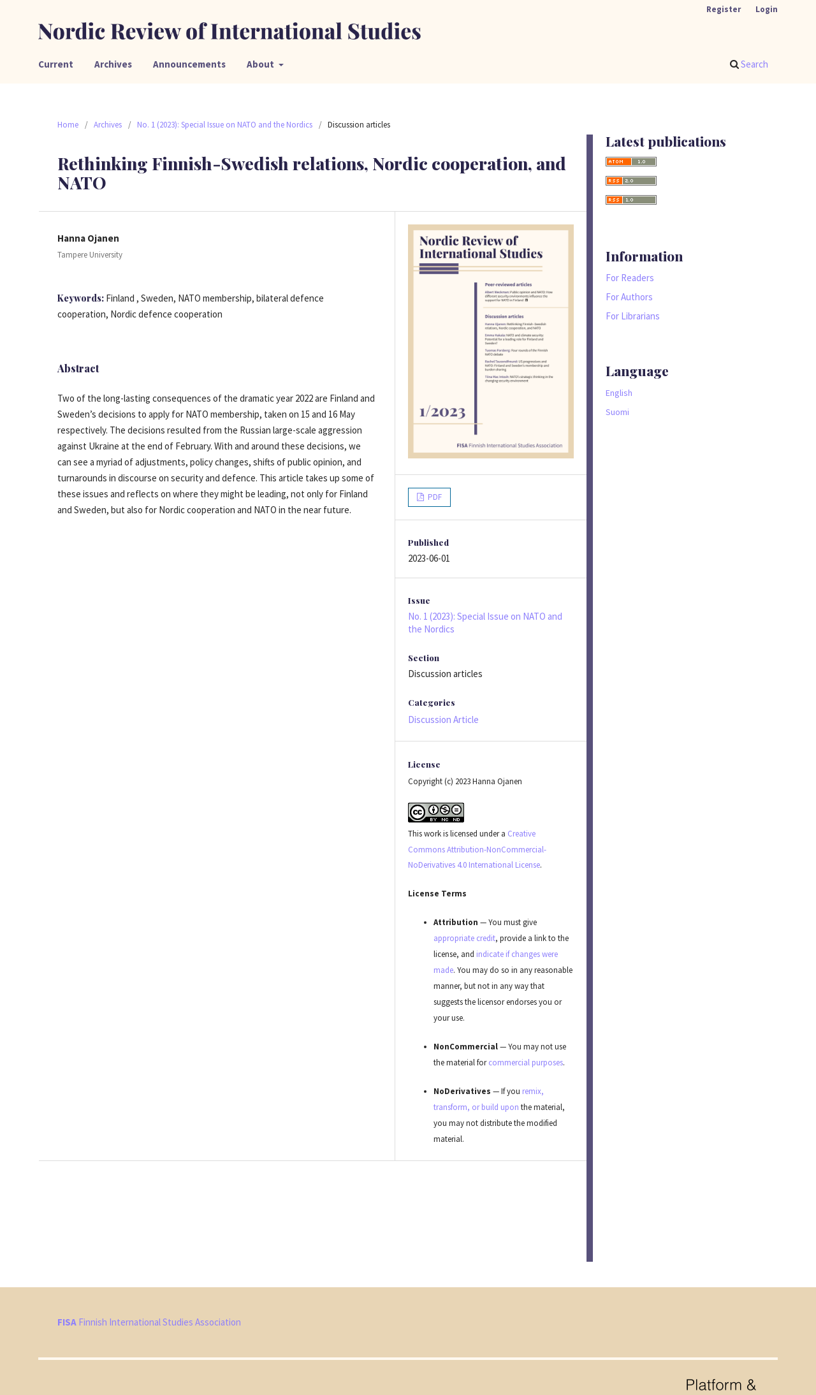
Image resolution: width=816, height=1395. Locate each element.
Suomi (617, 412)
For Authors (629, 297)
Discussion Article (443, 719)
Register (723, 9)
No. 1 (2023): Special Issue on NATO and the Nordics (224, 124)
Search (749, 64)
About (261, 64)
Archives (113, 64)
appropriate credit (464, 938)
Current (55, 64)
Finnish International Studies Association (149, 1322)
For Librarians (633, 316)
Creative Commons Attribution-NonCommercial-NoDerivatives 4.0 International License (477, 849)
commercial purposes (525, 1062)
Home (67, 124)
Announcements (189, 64)
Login (766, 9)
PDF (434, 497)
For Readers (630, 278)
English (619, 392)
